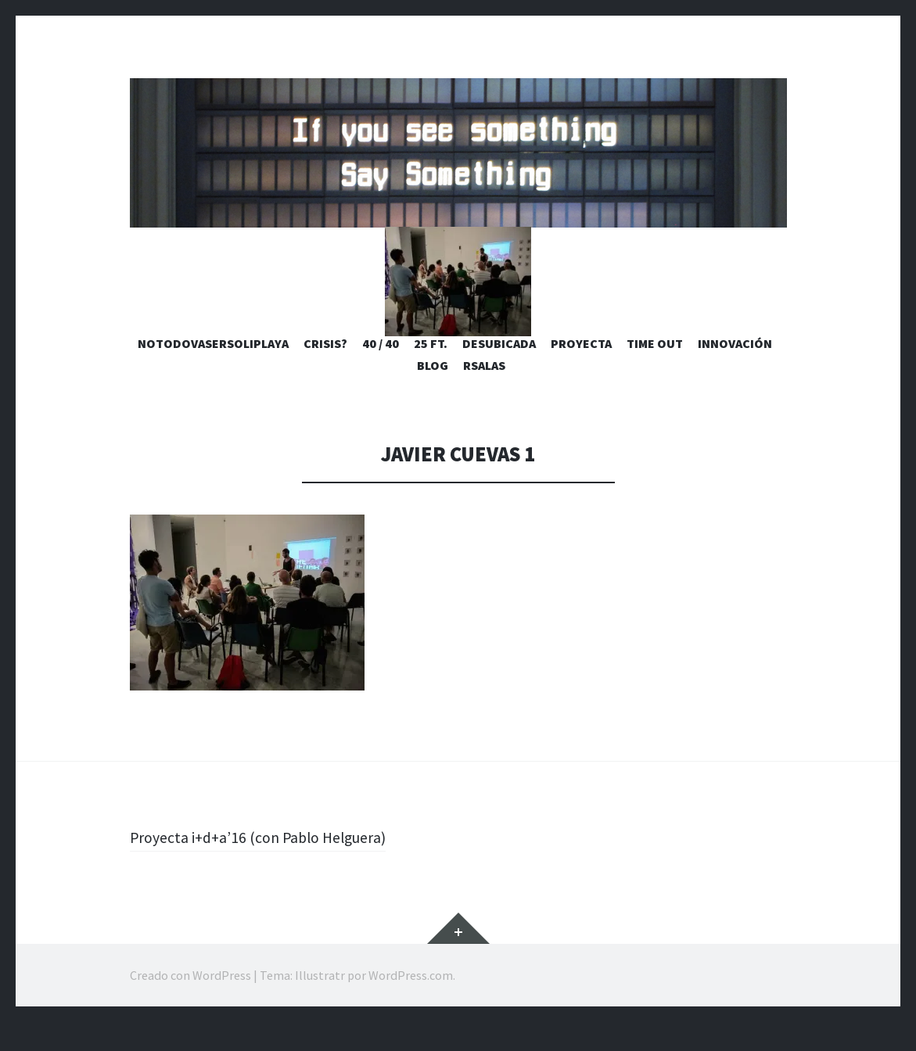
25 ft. (430, 372)
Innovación (735, 372)
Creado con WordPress (190, 1004)
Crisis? (325, 372)
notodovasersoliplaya (213, 372)
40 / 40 (380, 372)
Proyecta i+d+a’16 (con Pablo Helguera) (271, 866)
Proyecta (581, 372)
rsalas (484, 394)
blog (432, 394)
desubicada (499, 372)
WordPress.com (410, 1004)
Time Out (655, 372)
